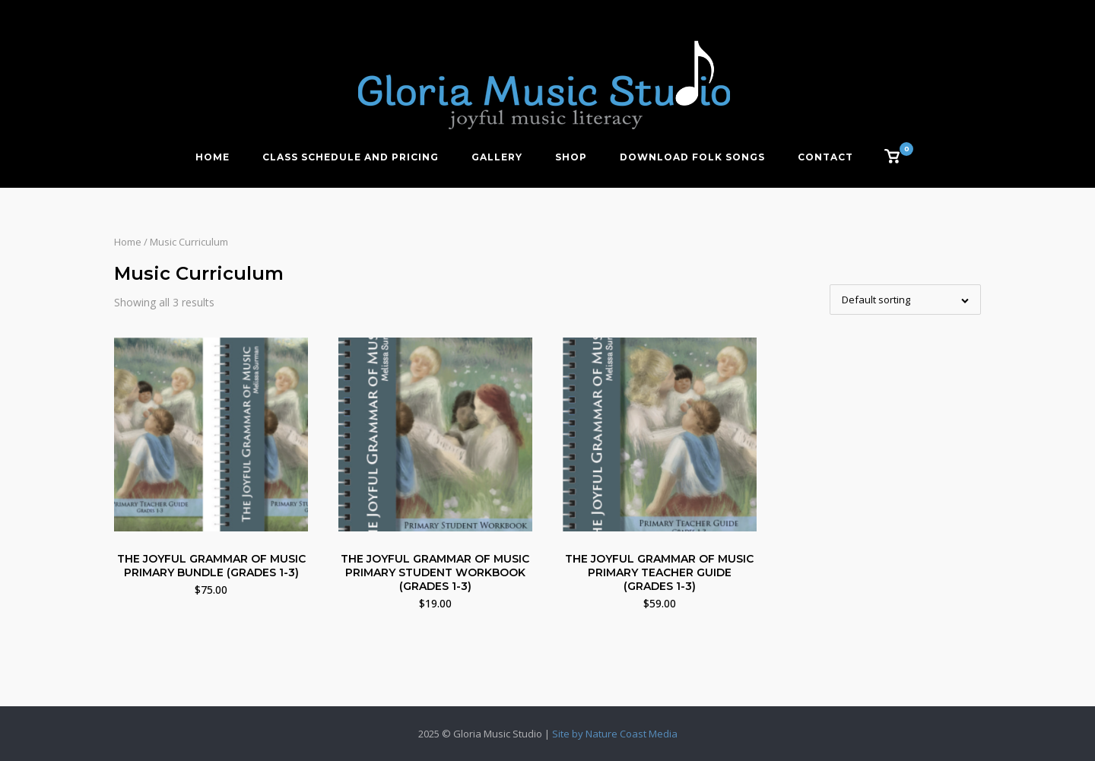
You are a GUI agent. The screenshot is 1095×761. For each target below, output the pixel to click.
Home (212, 157)
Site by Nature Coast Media (615, 733)
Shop (571, 157)
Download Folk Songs (692, 157)
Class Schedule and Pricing (350, 157)
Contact (825, 157)
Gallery (496, 157)
